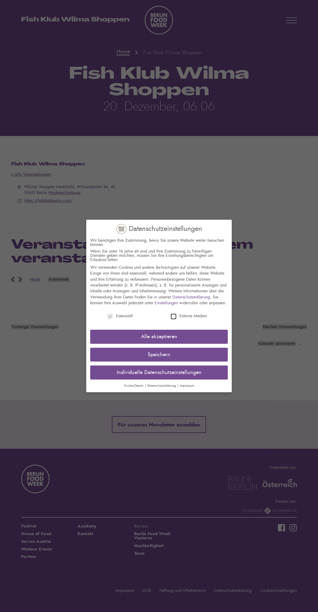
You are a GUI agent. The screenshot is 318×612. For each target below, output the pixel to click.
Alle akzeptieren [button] (159, 336)
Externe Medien (189, 316)
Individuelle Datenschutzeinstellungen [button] (159, 372)
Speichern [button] (159, 354)
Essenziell (120, 316)
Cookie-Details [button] (134, 385)
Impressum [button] (187, 385)
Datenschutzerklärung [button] (162, 385)
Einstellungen (166, 303)
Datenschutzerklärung (191, 297)
